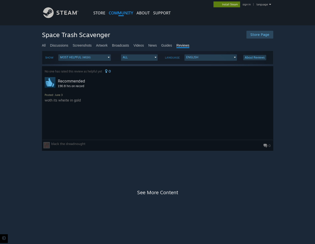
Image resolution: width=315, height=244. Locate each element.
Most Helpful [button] (75, 57)
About (143, 13)
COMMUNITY (121, 13)
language (262, 4)
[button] (84, 57)
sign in (247, 4)
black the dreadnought (68, 144)
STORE (99, 13)
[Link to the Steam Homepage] (64, 17)
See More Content (157, 192)
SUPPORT (162, 13)
